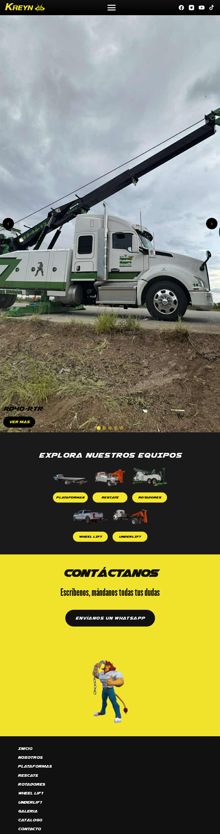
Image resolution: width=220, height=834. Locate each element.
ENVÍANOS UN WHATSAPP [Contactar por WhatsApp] (110, 618)
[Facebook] (181, 7)
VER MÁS (19, 422)
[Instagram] (191, 7)
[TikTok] (212, 7)
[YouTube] (201, 7)
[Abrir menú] (111, 7)
